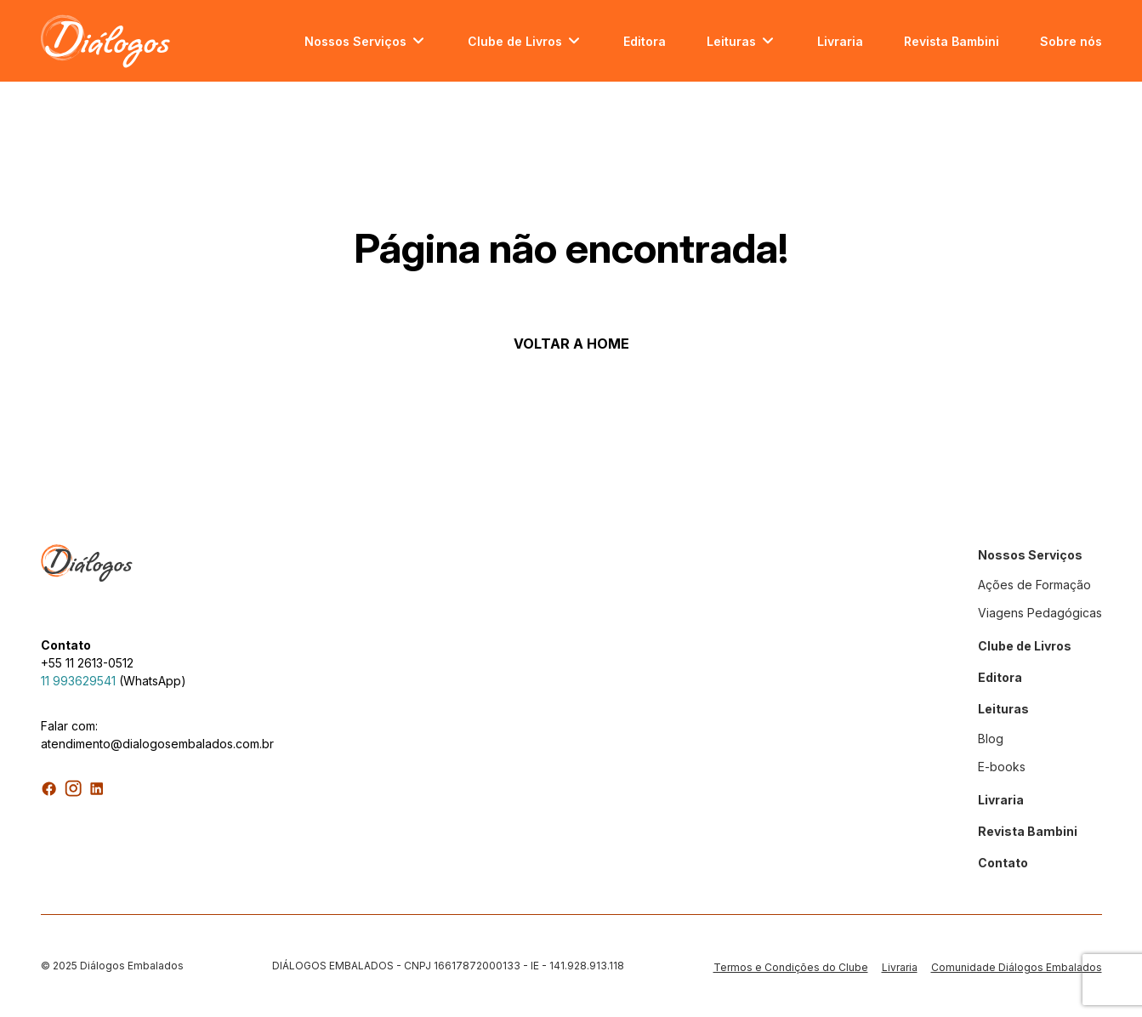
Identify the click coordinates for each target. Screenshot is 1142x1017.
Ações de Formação (1034, 584)
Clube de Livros (515, 41)
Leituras (731, 41)
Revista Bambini (951, 41)
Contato (1003, 862)
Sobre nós (1071, 41)
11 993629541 (78, 680)
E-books (1002, 766)
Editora (644, 41)
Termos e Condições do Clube (790, 967)
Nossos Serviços (355, 41)
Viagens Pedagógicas (1040, 612)
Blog (990, 738)
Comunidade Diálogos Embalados (1016, 967)
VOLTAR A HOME (571, 343)
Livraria (840, 41)
